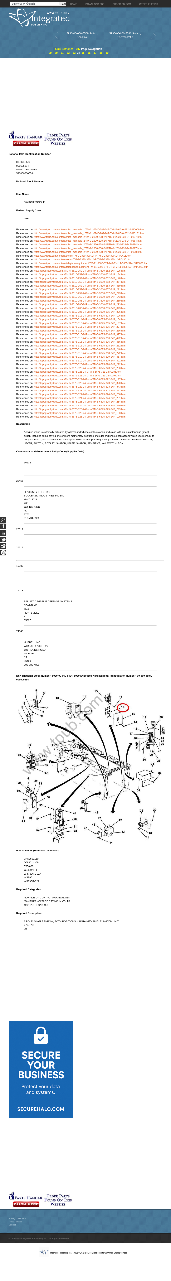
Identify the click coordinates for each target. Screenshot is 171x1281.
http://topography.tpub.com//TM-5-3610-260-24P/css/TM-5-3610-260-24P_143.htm (79, 296)
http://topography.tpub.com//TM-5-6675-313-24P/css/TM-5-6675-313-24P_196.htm (79, 315)
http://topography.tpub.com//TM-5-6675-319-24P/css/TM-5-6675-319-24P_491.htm (79, 360)
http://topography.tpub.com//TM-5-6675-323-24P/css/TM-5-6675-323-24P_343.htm (79, 386)
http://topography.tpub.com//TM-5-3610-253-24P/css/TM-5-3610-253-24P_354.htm (79, 281)
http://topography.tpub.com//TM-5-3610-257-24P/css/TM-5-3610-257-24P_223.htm (79, 293)
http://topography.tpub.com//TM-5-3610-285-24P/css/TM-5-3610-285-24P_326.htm (79, 311)
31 (62, 52)
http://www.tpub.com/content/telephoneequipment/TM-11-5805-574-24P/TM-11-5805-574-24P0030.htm (91, 263)
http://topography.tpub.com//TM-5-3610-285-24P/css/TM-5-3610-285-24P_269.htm (79, 300)
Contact (12, 1225)
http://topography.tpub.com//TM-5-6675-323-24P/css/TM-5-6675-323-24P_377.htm (79, 390)
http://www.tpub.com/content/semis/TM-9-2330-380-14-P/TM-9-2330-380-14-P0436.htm (82, 259)
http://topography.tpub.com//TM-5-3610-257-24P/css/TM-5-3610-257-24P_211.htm (79, 289)
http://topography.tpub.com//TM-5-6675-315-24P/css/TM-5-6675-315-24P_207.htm (79, 326)
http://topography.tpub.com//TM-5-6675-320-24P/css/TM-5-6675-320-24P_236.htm (79, 368)
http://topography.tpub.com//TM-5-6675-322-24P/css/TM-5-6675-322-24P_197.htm (79, 379)
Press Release (15, 1222)
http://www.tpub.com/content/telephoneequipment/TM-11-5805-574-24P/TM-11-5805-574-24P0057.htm (91, 266)
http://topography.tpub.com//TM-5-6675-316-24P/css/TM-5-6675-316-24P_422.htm (79, 338)
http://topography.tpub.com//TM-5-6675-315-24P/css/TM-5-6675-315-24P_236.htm (79, 330)
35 (83, 52)
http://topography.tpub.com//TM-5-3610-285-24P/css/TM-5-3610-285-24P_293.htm (79, 304)
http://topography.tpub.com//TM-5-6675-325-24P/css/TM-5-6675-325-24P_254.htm (79, 401)
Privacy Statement (17, 1218)
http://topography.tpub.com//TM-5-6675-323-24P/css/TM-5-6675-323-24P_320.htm (79, 383)
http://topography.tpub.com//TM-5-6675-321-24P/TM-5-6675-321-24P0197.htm (77, 375)
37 (95, 52)
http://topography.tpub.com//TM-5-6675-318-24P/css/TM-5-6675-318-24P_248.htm (79, 349)
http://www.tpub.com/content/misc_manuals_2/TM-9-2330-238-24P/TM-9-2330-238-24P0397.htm (88, 248)
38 (101, 52)
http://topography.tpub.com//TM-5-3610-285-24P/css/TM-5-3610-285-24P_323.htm (79, 308)
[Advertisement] (41, 94)
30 (56, 52)
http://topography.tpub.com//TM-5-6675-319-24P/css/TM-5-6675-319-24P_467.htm (79, 356)
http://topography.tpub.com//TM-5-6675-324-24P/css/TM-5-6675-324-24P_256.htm (79, 394)
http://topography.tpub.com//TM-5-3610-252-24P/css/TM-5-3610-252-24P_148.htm (79, 278)
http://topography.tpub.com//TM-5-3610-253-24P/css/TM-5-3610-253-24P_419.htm (79, 285)
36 (89, 52)
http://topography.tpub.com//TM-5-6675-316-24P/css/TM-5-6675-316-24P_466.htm (79, 341)
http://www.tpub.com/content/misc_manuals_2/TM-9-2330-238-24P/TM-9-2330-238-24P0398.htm (88, 251)
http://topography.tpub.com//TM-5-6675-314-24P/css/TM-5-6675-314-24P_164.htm (79, 319)
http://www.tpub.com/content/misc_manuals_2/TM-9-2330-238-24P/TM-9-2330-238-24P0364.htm (88, 240)
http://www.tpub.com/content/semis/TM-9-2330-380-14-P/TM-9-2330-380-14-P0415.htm (82, 255)
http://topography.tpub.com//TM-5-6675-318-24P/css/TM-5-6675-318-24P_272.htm (79, 353)
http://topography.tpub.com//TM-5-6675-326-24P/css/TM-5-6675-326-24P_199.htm (79, 416)
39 (107, 52)
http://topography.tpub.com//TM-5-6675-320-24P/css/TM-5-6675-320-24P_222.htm (79, 364)
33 (74, 52)
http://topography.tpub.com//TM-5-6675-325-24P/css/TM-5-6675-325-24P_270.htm (79, 405)
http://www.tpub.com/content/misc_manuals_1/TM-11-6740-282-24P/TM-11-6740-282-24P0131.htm (89, 233)
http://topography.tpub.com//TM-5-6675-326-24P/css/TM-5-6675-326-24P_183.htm (79, 413)
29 (50, 52)
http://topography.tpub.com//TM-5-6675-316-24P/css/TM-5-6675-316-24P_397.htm (79, 334)
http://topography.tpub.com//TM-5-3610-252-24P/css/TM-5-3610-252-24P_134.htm (79, 274)
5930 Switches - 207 (68, 49)
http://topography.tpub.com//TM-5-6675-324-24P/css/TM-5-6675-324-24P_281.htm (79, 398)
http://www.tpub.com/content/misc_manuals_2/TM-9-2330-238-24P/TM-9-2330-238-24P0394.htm (88, 244)
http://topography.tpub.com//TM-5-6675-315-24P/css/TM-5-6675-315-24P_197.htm (79, 323)
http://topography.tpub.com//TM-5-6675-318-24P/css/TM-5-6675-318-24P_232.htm (79, 345)
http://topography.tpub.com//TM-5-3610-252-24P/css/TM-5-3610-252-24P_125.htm (79, 270)
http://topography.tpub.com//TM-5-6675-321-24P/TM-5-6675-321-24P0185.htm (77, 371)
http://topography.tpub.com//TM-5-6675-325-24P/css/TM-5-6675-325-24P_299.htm (79, 409)
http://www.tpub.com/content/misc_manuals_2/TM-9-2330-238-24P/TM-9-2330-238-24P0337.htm (88, 236)
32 (68, 52)
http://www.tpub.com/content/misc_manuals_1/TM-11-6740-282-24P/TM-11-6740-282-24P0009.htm (89, 229)
